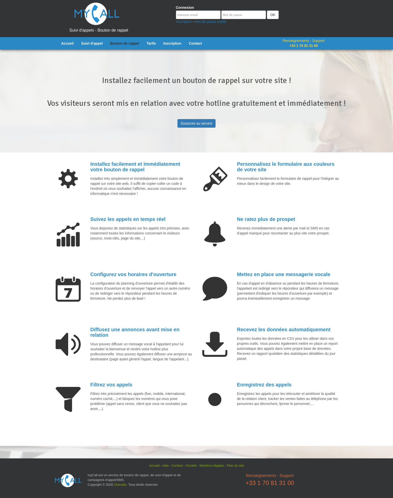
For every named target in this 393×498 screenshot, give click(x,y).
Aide (165, 465)
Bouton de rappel (124, 43)
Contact (195, 43)
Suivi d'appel (92, 43)
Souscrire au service (197, 123)
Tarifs (151, 43)
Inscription (184, 22)
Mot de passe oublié (210, 22)
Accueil (67, 43)
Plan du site (235, 465)
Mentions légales (212, 465)
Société (191, 465)
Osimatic (120, 484)
